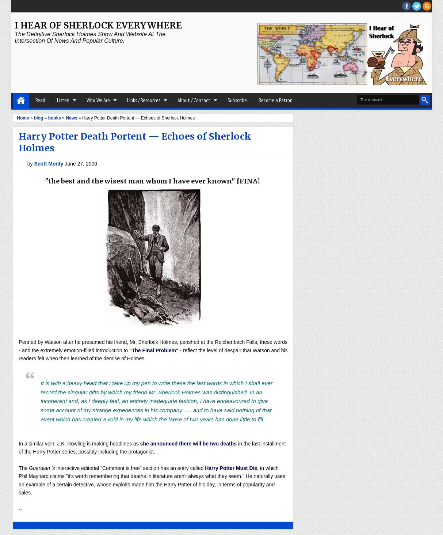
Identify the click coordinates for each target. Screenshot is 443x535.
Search (425, 100)
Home (21, 100)
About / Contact (193, 100)
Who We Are (98, 100)
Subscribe (237, 100)
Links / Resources (143, 100)
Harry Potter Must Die (231, 468)
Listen (63, 100)
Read (40, 100)
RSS (427, 6)
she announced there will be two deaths (188, 444)
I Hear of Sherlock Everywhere (98, 25)
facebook (406, 6)
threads (416, 6)
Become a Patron (276, 100)
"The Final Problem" (154, 350)
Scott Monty (49, 164)
